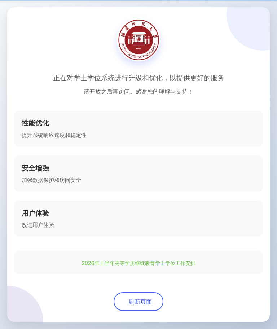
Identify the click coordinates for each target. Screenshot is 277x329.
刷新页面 (140, 301)
